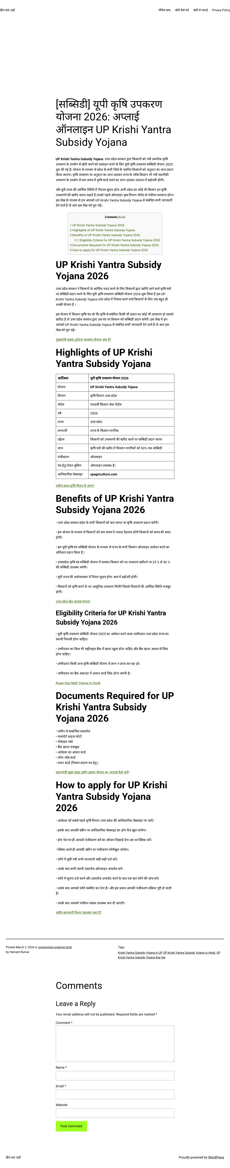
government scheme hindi (55, 947)
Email (61, 1086)
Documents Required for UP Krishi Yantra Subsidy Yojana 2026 (114, 245)
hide (121, 217)
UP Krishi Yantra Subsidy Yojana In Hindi (189, 952)
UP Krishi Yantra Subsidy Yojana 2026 (97, 225)
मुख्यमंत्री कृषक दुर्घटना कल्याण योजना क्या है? (83, 340)
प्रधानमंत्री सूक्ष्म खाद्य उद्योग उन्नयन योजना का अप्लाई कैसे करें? (93, 772)
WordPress (216, 1157)
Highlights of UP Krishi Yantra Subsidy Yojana (102, 230)
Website (61, 1105)
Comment (64, 1023)
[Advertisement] (115, 59)
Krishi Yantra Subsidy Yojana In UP (140, 952)
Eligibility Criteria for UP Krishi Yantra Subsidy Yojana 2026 (117, 240)
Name (61, 1067)
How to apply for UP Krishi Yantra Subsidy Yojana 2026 (109, 250)
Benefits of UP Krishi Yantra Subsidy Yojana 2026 (105, 235)
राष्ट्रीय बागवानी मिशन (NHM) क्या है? (79, 912)
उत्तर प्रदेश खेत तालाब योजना (73, 601)
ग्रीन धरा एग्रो (7, 10)
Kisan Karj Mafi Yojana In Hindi (78, 683)
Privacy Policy (221, 10)
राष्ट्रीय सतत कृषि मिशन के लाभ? (75, 486)
